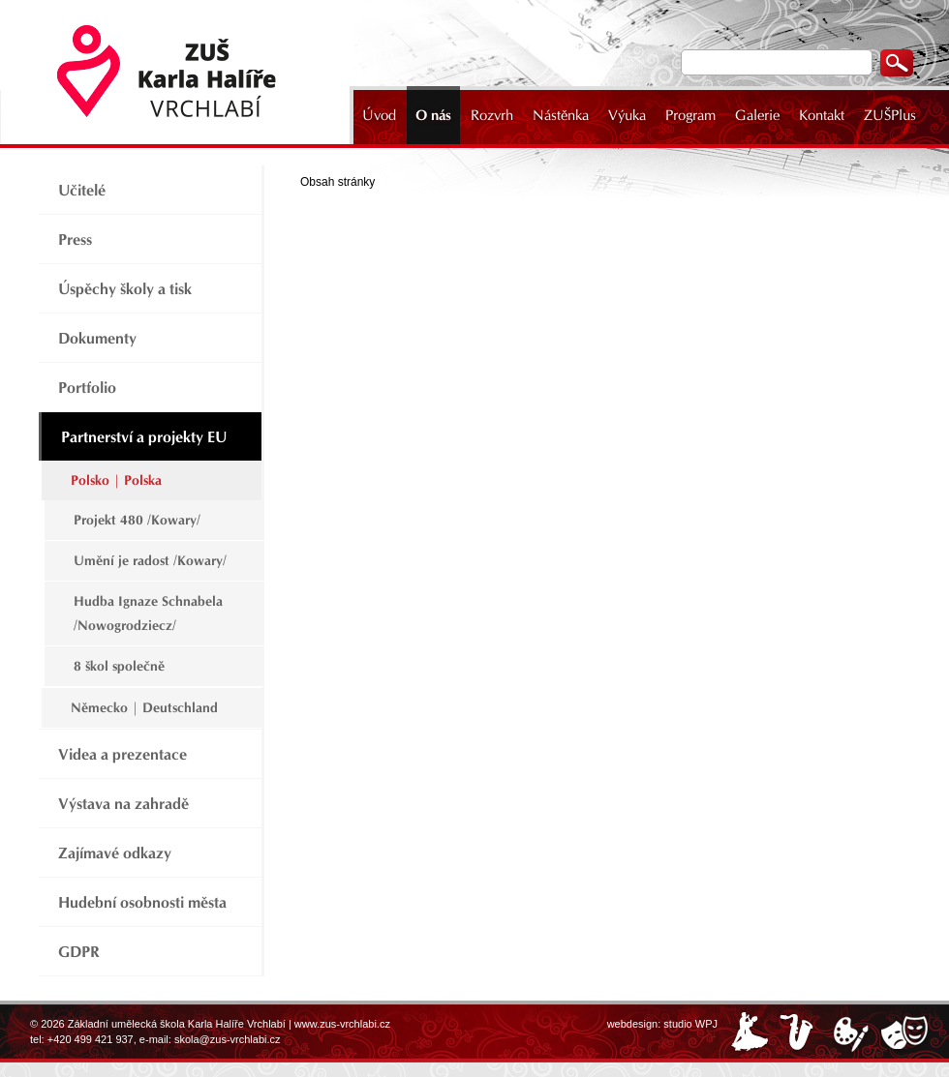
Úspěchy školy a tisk (125, 289)
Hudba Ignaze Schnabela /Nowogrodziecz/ (148, 613)
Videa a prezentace (122, 754)
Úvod (379, 115)
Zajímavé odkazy (114, 853)
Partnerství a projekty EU (144, 437)
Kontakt (821, 115)
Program (690, 115)
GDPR (79, 951)
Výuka (627, 115)
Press (75, 239)
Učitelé (82, 190)
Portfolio (87, 387)
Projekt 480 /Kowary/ (137, 520)
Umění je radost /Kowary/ (150, 561)
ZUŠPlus (890, 115)
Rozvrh (492, 115)
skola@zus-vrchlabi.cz (227, 1039)
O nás (433, 115)
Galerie (757, 115)
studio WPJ (690, 1024)
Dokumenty (97, 338)
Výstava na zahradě (123, 803)
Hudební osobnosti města (142, 902)
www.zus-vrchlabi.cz (342, 1024)
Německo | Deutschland (144, 708)
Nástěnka (561, 115)
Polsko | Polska (116, 480)
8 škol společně (119, 666)
